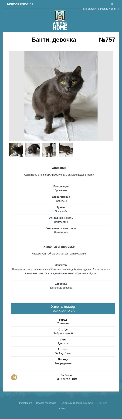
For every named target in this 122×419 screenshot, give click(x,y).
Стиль (63, 408)
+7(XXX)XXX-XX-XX (63, 308)
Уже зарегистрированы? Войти (101, 8)
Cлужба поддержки (46, 403)
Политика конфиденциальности (76, 403)
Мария (69, 375)
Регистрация (25, 403)
